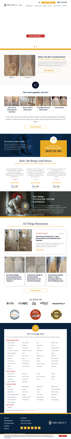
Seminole (53, 397)
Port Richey (10, 379)
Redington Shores (26, 397)
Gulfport (39, 389)
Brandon (24, 345)
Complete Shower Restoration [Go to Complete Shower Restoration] (43, 109)
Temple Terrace (11, 363)
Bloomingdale (10, 345)
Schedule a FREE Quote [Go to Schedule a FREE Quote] (48, 2)
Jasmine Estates (11, 376)
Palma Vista (25, 355)
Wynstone (53, 366)
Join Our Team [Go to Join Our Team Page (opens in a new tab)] (26, 423)
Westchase (39, 366)
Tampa (38, 361)
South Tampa (54, 358)
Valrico (9, 366)
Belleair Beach (25, 386)
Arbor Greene (25, 342)
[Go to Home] (14, 5)
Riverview (9, 358)
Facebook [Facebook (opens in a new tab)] (25, 428)
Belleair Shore (54, 386)
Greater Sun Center (27, 350)
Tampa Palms (54, 361)
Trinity (52, 379)
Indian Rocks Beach (56, 389)
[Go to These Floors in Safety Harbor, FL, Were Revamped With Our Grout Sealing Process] (56, 265)
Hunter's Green (54, 350)
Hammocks (39, 350)
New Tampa (10, 355)
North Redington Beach (13, 394)
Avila (38, 342)
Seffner (38, 358)
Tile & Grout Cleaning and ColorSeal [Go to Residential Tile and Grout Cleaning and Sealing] (12, 110)
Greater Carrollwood (12, 350)
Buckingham (40, 345)
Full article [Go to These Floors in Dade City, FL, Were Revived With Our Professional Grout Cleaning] (40, 250)
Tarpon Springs (55, 399)
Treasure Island (11, 402)
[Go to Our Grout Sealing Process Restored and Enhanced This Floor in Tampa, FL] (15, 265)
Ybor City (9, 369)
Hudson (53, 374)
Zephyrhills (24, 381)
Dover (38, 348)
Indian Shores (10, 392)
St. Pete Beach (25, 399)
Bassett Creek (54, 342)
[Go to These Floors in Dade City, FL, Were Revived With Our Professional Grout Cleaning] (18, 240)
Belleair (9, 386)
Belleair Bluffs (40, 386)
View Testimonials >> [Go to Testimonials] (35, 36)
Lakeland (9, 407)
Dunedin (24, 389)
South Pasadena (11, 399)
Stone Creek (10, 361)
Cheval (53, 345)
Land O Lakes (25, 376)
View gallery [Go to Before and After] (49, 70)
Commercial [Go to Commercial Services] (37, 6)
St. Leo (38, 379)
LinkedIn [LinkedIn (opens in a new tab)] (35, 428)
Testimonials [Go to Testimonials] (57, 6)
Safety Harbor (40, 397)
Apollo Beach (10, 342)
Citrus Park (10, 348)
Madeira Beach (55, 392)
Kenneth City (25, 392)
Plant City (53, 355)
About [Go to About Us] (50, 6)
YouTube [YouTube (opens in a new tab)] (32, 428)
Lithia (23, 353)
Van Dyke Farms (26, 366)
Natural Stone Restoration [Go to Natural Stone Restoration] (28, 109)
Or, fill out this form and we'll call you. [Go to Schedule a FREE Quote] (53, 154)
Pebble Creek (40, 355)
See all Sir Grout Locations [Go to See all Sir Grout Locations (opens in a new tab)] (28, 410)
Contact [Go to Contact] (64, 6)
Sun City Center (26, 361)
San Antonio (25, 379)
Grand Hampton (55, 348)
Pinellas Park (54, 394)
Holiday (38, 374)
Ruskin (23, 358)
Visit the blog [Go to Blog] (35, 291)
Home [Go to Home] (6, 418)
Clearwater (10, 389)
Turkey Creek (54, 363)
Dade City (24, 374)
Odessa (53, 376)
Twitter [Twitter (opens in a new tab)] (28, 428)
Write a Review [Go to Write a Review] (39, 2)
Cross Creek (25, 348)
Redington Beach (11, 397)
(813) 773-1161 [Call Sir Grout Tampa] (62, 2)
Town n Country (40, 363)
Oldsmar (24, 394)
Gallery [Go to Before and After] (45, 6)
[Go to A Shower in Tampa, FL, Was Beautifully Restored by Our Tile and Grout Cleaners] (35, 265)
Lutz (38, 353)
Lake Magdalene (11, 353)
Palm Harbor (40, 394)
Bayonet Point (10, 374)
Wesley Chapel (11, 381)
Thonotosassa (25, 363)
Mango (53, 353)
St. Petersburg (40, 399)
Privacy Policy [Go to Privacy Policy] (45, 435)
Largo (38, 392)
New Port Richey (40, 376)
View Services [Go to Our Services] (35, 127)
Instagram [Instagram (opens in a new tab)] (21, 428)
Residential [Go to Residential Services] (29, 6)
